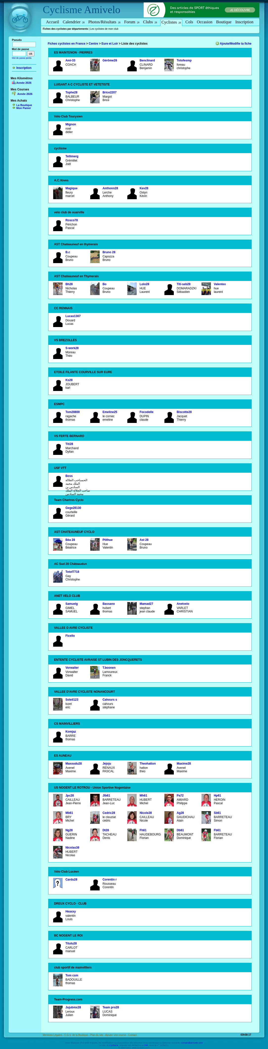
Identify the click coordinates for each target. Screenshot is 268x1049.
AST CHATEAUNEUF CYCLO (74, 532)
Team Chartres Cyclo (69, 500)
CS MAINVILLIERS (67, 723)
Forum (131, 22)
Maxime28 (184, 763)
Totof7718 (72, 572)
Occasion (204, 22)
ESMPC (59, 404)
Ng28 (69, 830)
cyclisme (60, 148)
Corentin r (110, 879)
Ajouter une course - (116, 1035)
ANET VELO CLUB (67, 596)
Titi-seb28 (184, 284)
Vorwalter (72, 667)
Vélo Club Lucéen (66, 871)
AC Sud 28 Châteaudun (70, 564)
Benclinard (147, 60)
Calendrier (74, 22)
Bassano (109, 604)
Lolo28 (144, 284)
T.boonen (109, 667)
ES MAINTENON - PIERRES (73, 52)
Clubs (150, 22)
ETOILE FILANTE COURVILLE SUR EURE (83, 372)
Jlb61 (106, 795)
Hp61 (217, 795)
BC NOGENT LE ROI (68, 935)
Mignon (71, 124)
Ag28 (180, 813)
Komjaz (71, 731)
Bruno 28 (109, 252)
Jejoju (107, 763)
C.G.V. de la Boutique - (77, 1035)
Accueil (52, 22)
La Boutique (24, 105)
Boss (69, 476)
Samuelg (72, 604)
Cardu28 (71, 879)
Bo (105, 284)
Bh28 (69, 284)
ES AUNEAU (62, 755)
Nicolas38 (72, 847)
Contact (132, 1035)
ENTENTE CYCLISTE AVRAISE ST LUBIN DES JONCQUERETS (98, 660)
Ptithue (108, 540)
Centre (93, 43)
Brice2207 (110, 92)
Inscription (244, 22)
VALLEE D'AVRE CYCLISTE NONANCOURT (84, 691)
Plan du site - (97, 1035)
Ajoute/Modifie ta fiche (235, 43)
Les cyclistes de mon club (104, 29)
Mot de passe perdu (22, 58)
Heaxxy (71, 911)
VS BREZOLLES (65, 340)
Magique (72, 188)
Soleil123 (72, 699)
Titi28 (69, 444)
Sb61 (217, 813)
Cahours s (110, 699)
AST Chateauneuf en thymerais (76, 244)
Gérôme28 (110, 60)
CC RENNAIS (63, 308)
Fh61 (143, 830)
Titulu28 (71, 943)
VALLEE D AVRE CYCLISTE (73, 628)
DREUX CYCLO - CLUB (70, 903)
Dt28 (106, 830)
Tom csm (72, 975)
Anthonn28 (110, 188)
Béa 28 (70, 540)
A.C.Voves (61, 180)
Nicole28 (146, 813)
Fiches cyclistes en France (66, 43)
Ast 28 (144, 540)
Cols (189, 22)
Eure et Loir (109, 43)
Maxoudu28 (74, 763)
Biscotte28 (184, 412)
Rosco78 (72, 220)
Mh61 (143, 795)
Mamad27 (146, 604)
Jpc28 (70, 795)
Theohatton (148, 763)
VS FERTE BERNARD (69, 436)
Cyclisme (62, 9)
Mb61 (69, 813)
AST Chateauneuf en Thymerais (76, 276)
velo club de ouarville (69, 212)
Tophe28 (71, 92)
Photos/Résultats (104, 22)
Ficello (70, 635)
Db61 (180, 830)
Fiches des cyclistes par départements (65, 29)
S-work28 (72, 348)
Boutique (223, 22)
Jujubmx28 (73, 1007)
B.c (68, 252)
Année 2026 (23, 82)
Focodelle (147, 412)
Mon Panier (23, 108)
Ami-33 (70, 60)
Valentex (220, 284)
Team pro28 (111, 1007)
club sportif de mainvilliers (73, 967)
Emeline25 (110, 412)
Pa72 (180, 795)
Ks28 (69, 380)
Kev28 (144, 188)
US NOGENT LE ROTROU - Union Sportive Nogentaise (92, 787)
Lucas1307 (73, 316)
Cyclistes (171, 22)
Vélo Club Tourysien (68, 116)
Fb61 (217, 830)
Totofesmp (184, 60)
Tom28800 (73, 412)
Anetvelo (183, 604)
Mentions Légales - (53, 1035)
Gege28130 (73, 508)
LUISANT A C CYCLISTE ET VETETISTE (82, 84)
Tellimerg (72, 156)
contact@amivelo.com (192, 1043)
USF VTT (60, 468)
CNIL (146, 1045)
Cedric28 (109, 813)
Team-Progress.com (68, 999)
